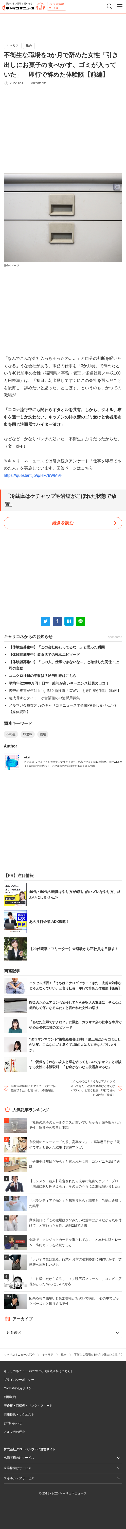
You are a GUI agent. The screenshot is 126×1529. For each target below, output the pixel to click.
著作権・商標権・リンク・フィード (28, 1405)
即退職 (27, 734)
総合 (29, 45)
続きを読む (63, 522)
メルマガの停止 (14, 1432)
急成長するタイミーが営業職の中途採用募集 (44, 698)
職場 (43, 734)
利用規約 (10, 1397)
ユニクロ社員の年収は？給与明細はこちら (42, 676)
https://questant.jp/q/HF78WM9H (33, 475)
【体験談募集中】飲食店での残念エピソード (44, 655)
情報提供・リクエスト (19, 1414)
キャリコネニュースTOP (19, 1354)
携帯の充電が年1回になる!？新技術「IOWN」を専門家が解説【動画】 (65, 691)
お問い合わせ (13, 1423)
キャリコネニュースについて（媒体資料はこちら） (39, 1371)
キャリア (13, 45)
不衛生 (10, 734)
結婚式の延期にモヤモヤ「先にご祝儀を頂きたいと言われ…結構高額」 (33, 1088)
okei (44, 83)
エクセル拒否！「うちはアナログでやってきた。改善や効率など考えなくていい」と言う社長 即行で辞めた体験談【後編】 (92, 1088)
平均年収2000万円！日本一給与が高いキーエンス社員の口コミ (59, 683)
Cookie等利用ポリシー (19, 1388)
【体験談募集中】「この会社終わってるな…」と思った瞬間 (57, 647)
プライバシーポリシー (19, 1379)
